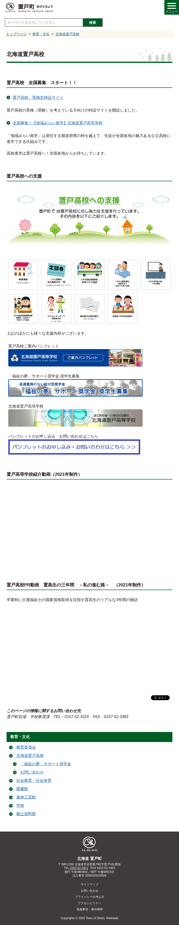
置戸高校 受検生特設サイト (38, 97)
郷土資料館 (26, 814)
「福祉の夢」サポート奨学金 (45, 764)
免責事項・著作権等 (89, 909)
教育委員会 (26, 747)
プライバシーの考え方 (89, 897)
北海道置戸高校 (67, 34)
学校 (20, 805)
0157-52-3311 (79, 868)
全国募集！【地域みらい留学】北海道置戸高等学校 (58, 123)
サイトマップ (89, 884)
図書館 (22, 789)
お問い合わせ (32, 772)
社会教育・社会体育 (34, 780)
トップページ (16, 34)
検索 (92, 22)
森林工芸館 (26, 797)
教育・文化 (41, 34)
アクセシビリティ (89, 903)
